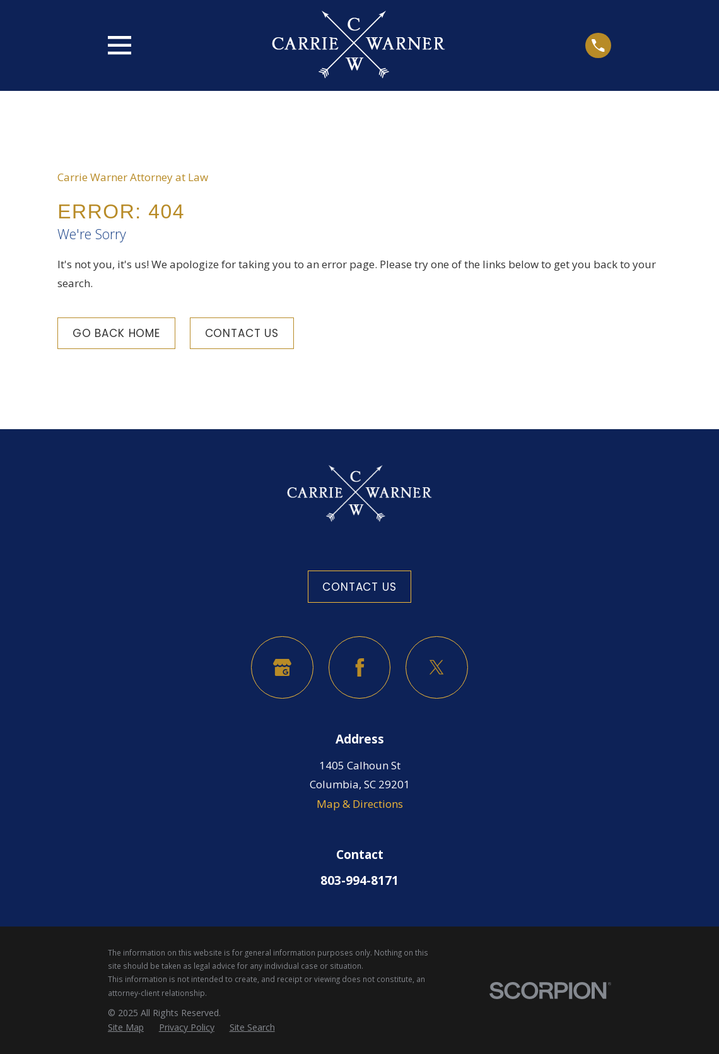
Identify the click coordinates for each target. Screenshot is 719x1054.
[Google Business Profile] (282, 667)
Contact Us (242, 333)
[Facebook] (360, 667)
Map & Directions (360, 803)
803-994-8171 (359, 880)
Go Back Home (116, 333)
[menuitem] (126, 1028)
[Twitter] (437, 667)
